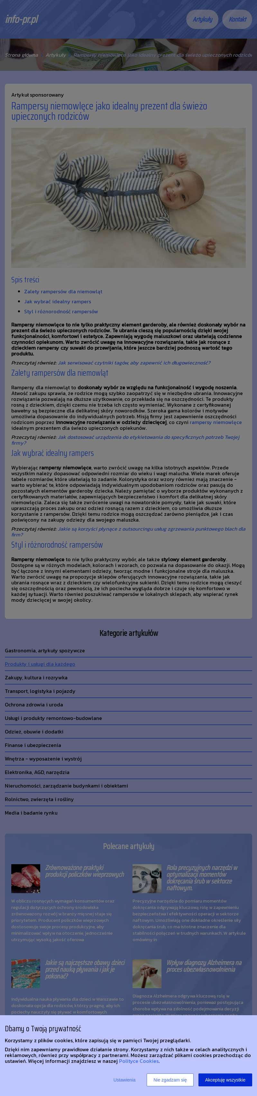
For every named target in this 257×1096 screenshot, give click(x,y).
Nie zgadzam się (170, 1079)
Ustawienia (124, 1079)
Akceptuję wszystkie (225, 1079)
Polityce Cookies (139, 1061)
